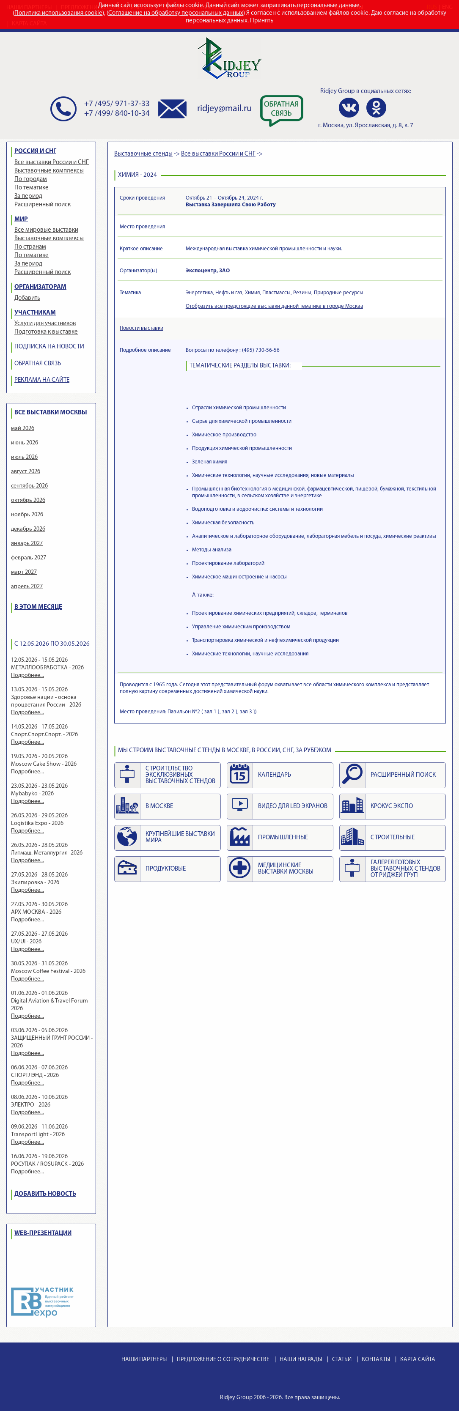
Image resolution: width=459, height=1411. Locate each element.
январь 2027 (27, 543)
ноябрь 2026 (27, 515)
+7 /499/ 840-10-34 (117, 114)
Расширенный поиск (42, 205)
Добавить (27, 298)
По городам (30, 179)
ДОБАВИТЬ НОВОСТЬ (45, 1194)
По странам (30, 247)
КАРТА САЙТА (417, 1359)
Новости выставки (141, 328)
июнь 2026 (24, 443)
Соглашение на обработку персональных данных (175, 13)
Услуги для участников (45, 324)
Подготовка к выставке (46, 332)
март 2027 (24, 572)
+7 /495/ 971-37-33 (117, 104)
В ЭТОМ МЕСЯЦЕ (38, 607)
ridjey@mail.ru (224, 109)
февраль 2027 (28, 558)
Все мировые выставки (46, 230)
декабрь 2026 (28, 529)
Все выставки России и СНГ (51, 162)
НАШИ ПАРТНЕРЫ (144, 1359)
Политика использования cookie (58, 13)
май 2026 (22, 428)
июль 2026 (24, 457)
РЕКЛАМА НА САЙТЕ (41, 380)
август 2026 (25, 472)
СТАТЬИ (342, 1359)
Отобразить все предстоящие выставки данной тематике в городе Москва (274, 306)
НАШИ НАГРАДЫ (301, 1359)
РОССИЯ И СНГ (35, 151)
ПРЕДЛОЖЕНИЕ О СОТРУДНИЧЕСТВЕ (223, 1359)
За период (28, 196)
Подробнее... (27, 675)
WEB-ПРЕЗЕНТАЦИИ (42, 1233)
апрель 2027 (27, 587)
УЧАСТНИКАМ (35, 313)
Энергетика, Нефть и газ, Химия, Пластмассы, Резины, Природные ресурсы (274, 293)
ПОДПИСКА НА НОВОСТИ (49, 347)
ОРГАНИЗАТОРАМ (40, 287)
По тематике (31, 188)
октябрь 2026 (28, 500)
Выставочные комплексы (49, 171)
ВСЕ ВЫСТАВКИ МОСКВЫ (50, 413)
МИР (21, 219)
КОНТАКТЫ (376, 1359)
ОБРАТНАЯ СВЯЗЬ (37, 364)
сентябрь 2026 (29, 486)
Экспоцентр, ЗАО (208, 271)
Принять (261, 21)
